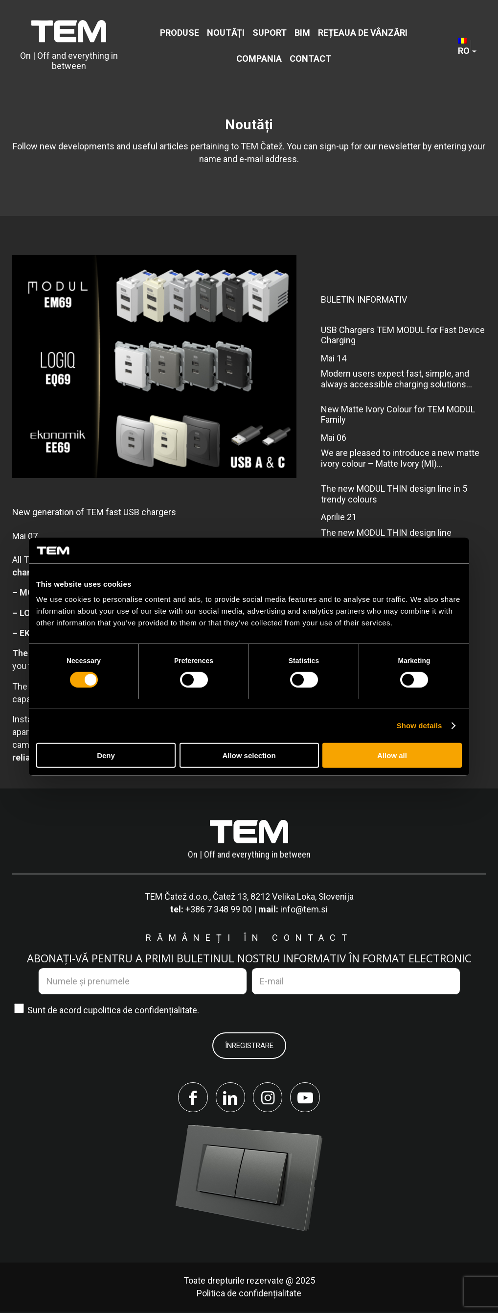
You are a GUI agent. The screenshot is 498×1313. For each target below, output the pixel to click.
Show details (419, 725)
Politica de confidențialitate (249, 1294)
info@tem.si (304, 909)
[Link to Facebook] (190, 1098)
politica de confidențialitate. (146, 1010)
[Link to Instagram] (268, 1098)
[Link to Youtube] (307, 1098)
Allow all (392, 755)
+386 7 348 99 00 (218, 909)
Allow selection (248, 755)
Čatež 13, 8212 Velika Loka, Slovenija (283, 896)
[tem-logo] (68, 46)
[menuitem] (179, 33)
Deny (106, 755)
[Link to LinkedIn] (229, 1098)
